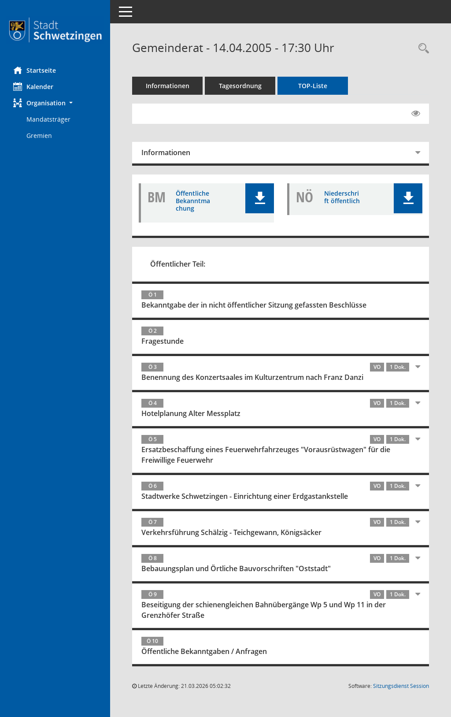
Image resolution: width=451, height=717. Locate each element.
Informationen (167, 86)
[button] (55, 103)
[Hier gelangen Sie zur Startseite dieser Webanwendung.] (55, 30)
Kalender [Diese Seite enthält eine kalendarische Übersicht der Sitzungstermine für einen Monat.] (33, 86)
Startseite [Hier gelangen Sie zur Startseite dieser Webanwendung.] (34, 70)
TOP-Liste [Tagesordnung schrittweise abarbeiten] (312, 86)
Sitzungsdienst (401, 686)
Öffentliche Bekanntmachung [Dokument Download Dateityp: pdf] (193, 200)
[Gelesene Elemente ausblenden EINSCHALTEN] (416, 114)
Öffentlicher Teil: (177, 264)
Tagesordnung (240, 86)
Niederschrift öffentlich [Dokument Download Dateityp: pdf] (342, 197)
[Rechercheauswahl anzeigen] (421, 48)
